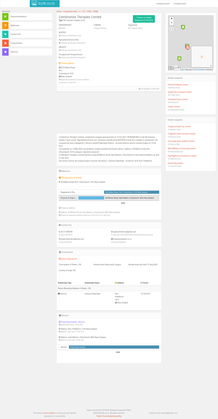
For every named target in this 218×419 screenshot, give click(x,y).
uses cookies (49, 413)
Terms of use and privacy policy (109, 416)
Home (59, 11)
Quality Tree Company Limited (180, 92)
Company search (163, 3)
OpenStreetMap (199, 69)
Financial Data (16, 43)
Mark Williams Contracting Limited (181, 148)
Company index (180, 3)
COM (89, 11)
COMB (95, 11)
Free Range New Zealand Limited (181, 141)
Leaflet (182, 69)
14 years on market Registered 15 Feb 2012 (144, 18)
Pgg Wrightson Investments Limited (182, 156)
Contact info (16, 34)
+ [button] (172, 19)
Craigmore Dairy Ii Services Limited (181, 133)
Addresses (15, 25)
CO (83, 11)
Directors (14, 52)
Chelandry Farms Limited (178, 99)
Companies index (70, 11)
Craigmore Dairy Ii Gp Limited (179, 126)
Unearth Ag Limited (175, 163)
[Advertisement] (27, 78)
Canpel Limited (174, 106)
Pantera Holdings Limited (178, 84)
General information (19, 16)
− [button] (172, 23)
